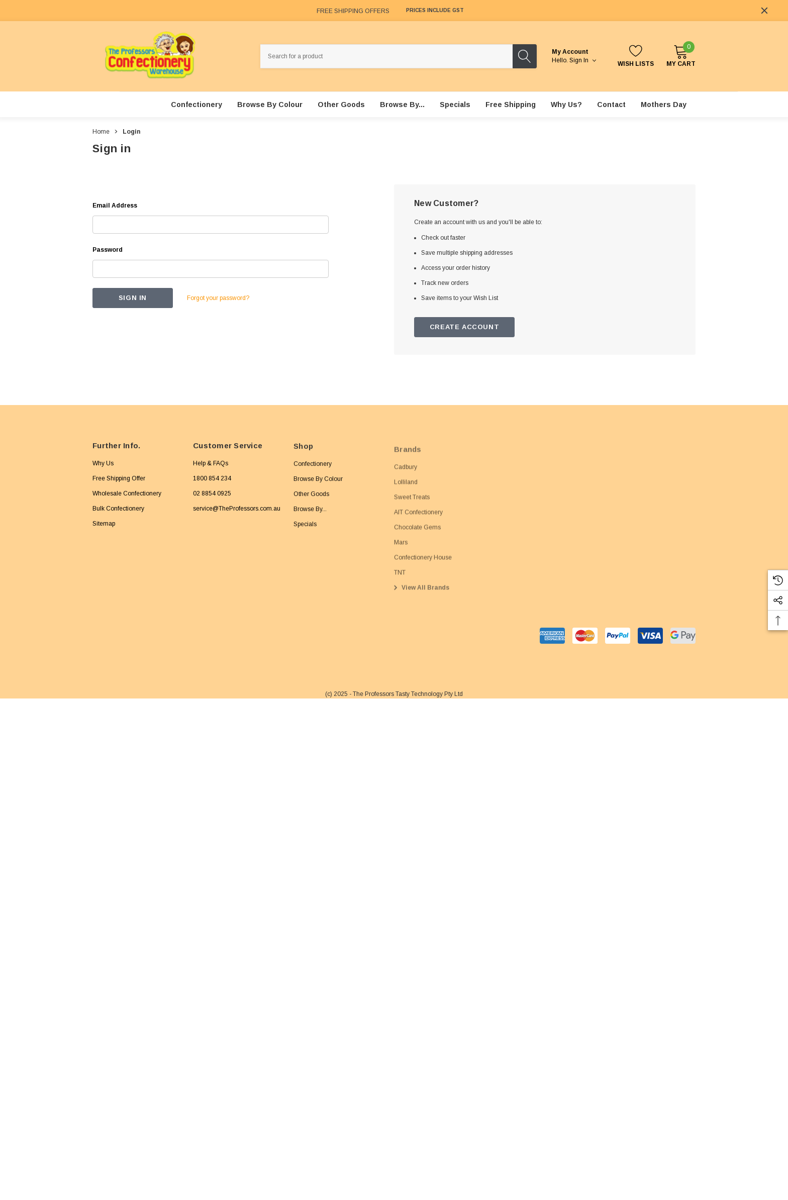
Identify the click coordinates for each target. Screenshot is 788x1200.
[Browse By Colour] (270, 104)
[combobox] (386, 56)
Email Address (114, 205)
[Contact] (611, 104)
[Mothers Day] (663, 104)
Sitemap (103, 529)
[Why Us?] (566, 104)
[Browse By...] (402, 104)
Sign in (582, 60)
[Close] (764, 11)
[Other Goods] (341, 104)
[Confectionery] (196, 104)
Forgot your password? (218, 298)
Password (107, 249)
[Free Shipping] (510, 104)
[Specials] (455, 104)
